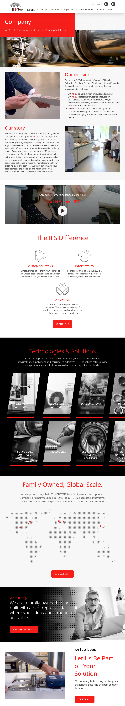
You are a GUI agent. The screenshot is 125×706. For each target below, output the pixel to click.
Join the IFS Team (24, 650)
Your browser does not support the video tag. (62, 223)
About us (62, 366)
